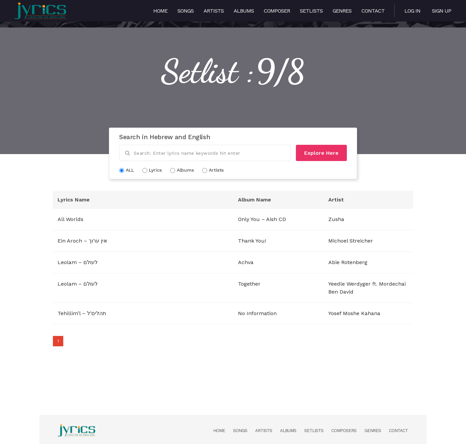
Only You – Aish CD (262, 219)
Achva (246, 262)
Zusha (336, 219)
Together (249, 284)
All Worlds (70, 219)
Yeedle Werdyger (349, 284)
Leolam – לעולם (78, 262)
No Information (257, 313)
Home (160, 11)
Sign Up (441, 11)
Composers (343, 430)
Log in (412, 11)
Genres (342, 11)
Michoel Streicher (350, 241)
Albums (244, 11)
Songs (185, 11)
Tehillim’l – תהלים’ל (82, 313)
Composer (277, 11)
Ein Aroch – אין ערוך (82, 241)
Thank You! (252, 241)
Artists (214, 11)
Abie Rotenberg (347, 262)
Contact (373, 11)
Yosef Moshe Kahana (354, 313)
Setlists (311, 11)
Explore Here (321, 153)
